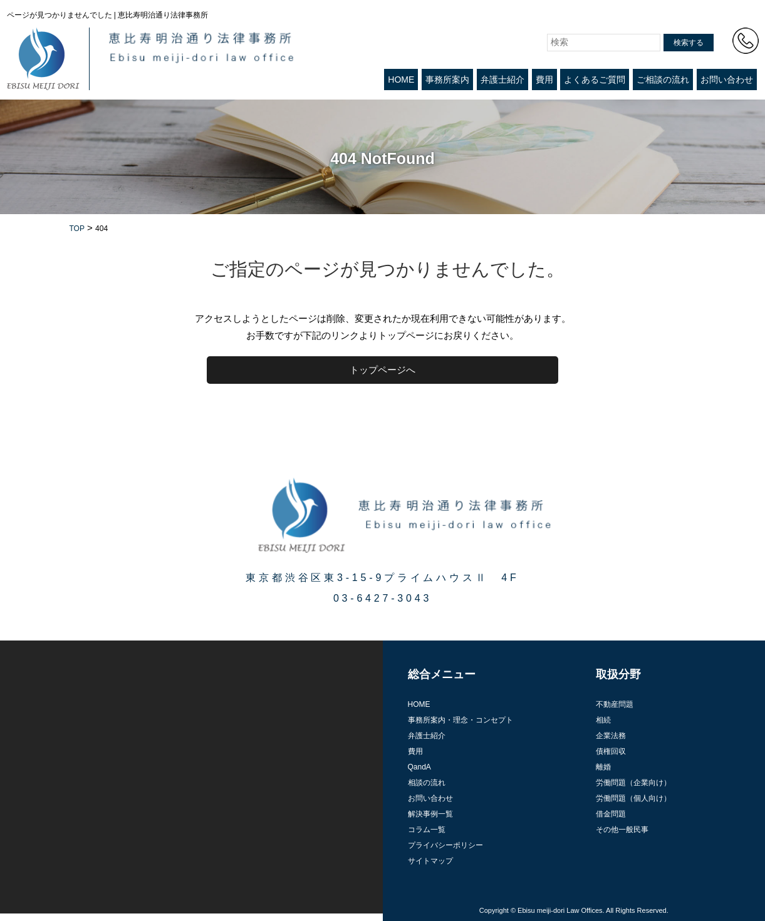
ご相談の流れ (663, 80)
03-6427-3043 (382, 598)
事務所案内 (447, 80)
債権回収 (611, 751)
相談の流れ (426, 782)
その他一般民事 (622, 829)
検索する (689, 42)
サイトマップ (430, 861)
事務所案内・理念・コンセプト (460, 720)
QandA (419, 767)
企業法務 (611, 735)
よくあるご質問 (594, 80)
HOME (401, 80)
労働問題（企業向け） (633, 782)
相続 (603, 720)
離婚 (603, 767)
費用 (544, 80)
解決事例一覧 (430, 814)
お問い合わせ (726, 80)
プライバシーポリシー (445, 845)
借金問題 (611, 814)
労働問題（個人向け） (633, 798)
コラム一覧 (426, 829)
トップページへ (382, 369)
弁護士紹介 (502, 80)
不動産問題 (614, 704)
